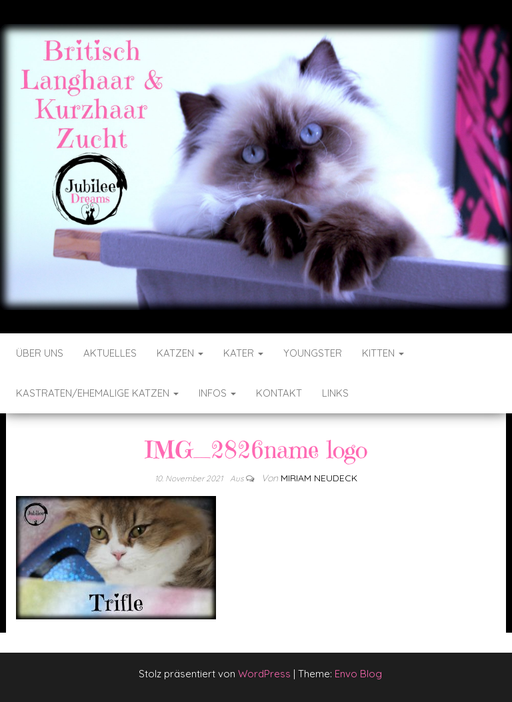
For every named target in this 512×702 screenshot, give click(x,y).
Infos (217, 393)
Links (335, 393)
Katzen (180, 353)
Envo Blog (358, 673)
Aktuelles (110, 353)
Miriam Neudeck (319, 478)
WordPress (264, 673)
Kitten (383, 353)
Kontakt (279, 393)
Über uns (39, 353)
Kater (243, 353)
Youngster (312, 353)
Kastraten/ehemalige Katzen (97, 393)
